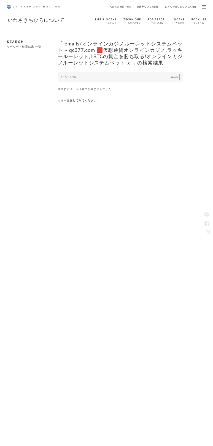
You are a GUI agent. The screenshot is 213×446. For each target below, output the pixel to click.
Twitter (207, 231)
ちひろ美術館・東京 (121, 6)
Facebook (207, 223)
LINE (207, 214)
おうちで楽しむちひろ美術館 (181, 6)
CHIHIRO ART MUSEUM (33, 7)
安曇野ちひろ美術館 (148, 6)
